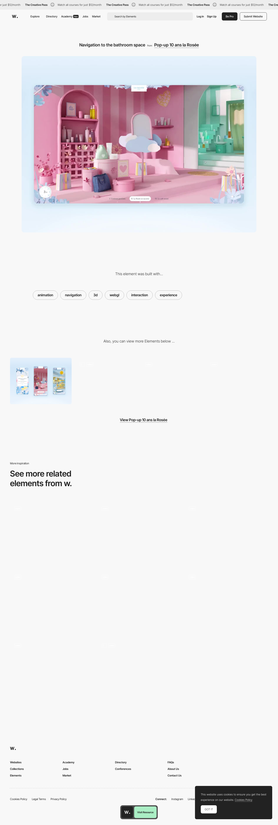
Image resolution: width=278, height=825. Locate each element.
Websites (15, 762)
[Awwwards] (15, 16)
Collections (17, 768)
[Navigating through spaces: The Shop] (172, 381)
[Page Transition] (51, 533)
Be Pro (230, 16)
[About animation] (226, 601)
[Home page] (51, 601)
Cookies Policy (18, 799)
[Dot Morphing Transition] (51, 670)
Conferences (123, 768)
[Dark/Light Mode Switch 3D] (139, 601)
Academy (70, 16)
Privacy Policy (59, 799)
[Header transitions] (139, 670)
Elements (15, 775)
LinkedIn (193, 799)
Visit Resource (145, 812)
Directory (51, 16)
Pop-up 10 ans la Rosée (176, 45)
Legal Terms (39, 799)
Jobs (85, 16)
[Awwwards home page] (127, 812)
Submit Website (253, 16)
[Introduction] (106, 381)
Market (96, 16)
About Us (173, 768)
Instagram (177, 799)
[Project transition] (139, 533)
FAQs (171, 762)
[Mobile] (41, 381)
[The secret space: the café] (237, 381)
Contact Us (174, 775)
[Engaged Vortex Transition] (226, 533)
